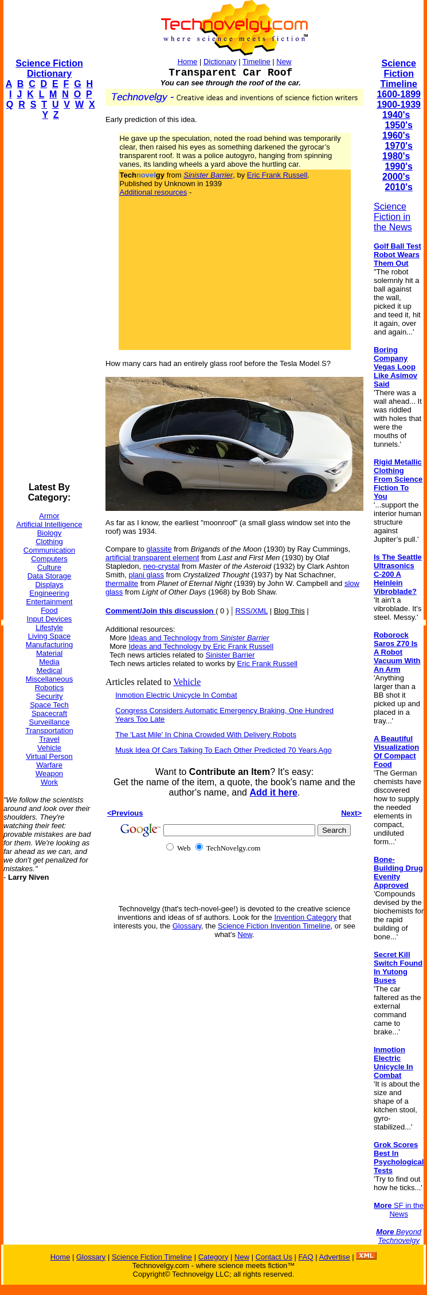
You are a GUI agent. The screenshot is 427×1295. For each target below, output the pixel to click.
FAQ (306, 1257)
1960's (396, 135)
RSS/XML (251, 611)
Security (49, 696)
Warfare (49, 765)
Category (213, 1257)
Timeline (256, 61)
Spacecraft (49, 713)
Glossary (187, 926)
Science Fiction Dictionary (49, 68)
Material (49, 653)
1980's (396, 156)
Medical (49, 670)
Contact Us (274, 1257)
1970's (399, 146)
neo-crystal (161, 566)
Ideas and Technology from (198, 637)
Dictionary (220, 61)
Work (49, 782)
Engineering (49, 593)
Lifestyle (49, 627)
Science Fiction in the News (393, 217)
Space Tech (49, 704)
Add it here (273, 792)
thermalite (121, 583)
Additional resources (153, 192)
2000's (396, 177)
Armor (49, 515)
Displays (49, 584)
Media (49, 662)
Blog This (289, 611)
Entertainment (49, 601)
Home (188, 61)
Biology (49, 533)
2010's (399, 187)
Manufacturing (49, 644)
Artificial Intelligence (50, 524)
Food (49, 610)
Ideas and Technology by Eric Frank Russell (200, 646)
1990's (399, 166)
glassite (159, 549)
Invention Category (305, 917)
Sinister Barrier (230, 655)
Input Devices (49, 619)
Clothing (49, 541)
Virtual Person (49, 756)
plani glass (145, 574)
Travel (49, 739)
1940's (396, 115)
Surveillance (49, 722)
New (283, 61)
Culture (49, 567)
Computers (49, 558)
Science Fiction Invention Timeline (274, 926)
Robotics (49, 687)
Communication (49, 550)
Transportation (49, 730)
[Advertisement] (49, 301)
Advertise (334, 1257)
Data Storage (50, 576)
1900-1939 (399, 104)
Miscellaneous (49, 679)
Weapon (49, 773)
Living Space (49, 636)
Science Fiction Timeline (398, 73)
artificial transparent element (152, 557)
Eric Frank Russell (277, 175)
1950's (399, 125)
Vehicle (49, 747)
